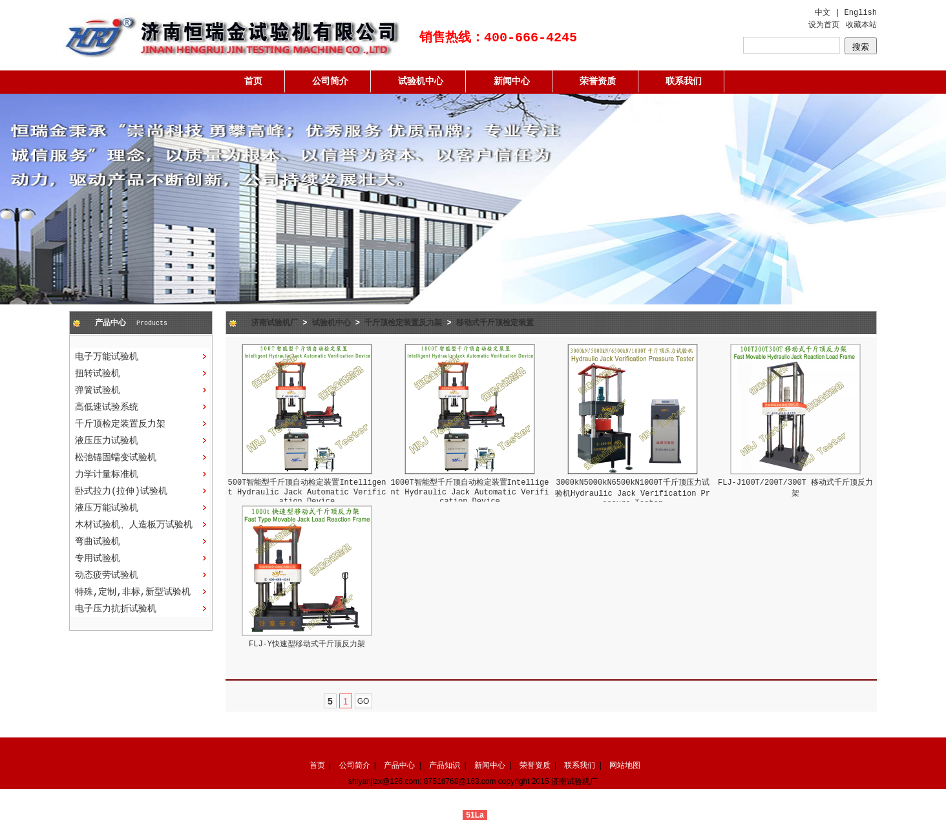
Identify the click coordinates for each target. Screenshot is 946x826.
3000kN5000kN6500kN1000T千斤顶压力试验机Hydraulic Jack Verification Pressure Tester (632, 493)
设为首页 (823, 25)
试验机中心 (420, 81)
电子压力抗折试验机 (115, 609)
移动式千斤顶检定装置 (495, 323)
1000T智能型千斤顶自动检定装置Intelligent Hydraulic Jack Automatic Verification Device (470, 492)
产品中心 (399, 765)
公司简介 (330, 81)
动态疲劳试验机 (106, 575)
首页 (253, 81)
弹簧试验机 (97, 390)
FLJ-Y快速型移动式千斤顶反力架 (307, 644)
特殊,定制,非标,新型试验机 (133, 592)
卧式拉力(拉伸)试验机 (121, 491)
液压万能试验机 (106, 508)
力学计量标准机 (106, 474)
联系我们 (684, 81)
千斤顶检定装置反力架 (120, 424)
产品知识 (444, 765)
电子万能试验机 (106, 357)
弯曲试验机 (97, 541)
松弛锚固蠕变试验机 (115, 457)
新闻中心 (512, 81)
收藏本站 (861, 25)
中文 (822, 12)
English (861, 12)
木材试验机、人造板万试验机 (134, 525)
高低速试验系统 (106, 407)
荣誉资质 (598, 81)
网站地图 (624, 765)
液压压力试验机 (106, 441)
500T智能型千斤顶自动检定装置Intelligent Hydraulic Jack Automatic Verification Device (307, 492)
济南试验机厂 (274, 323)
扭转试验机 (97, 373)
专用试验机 (97, 558)
